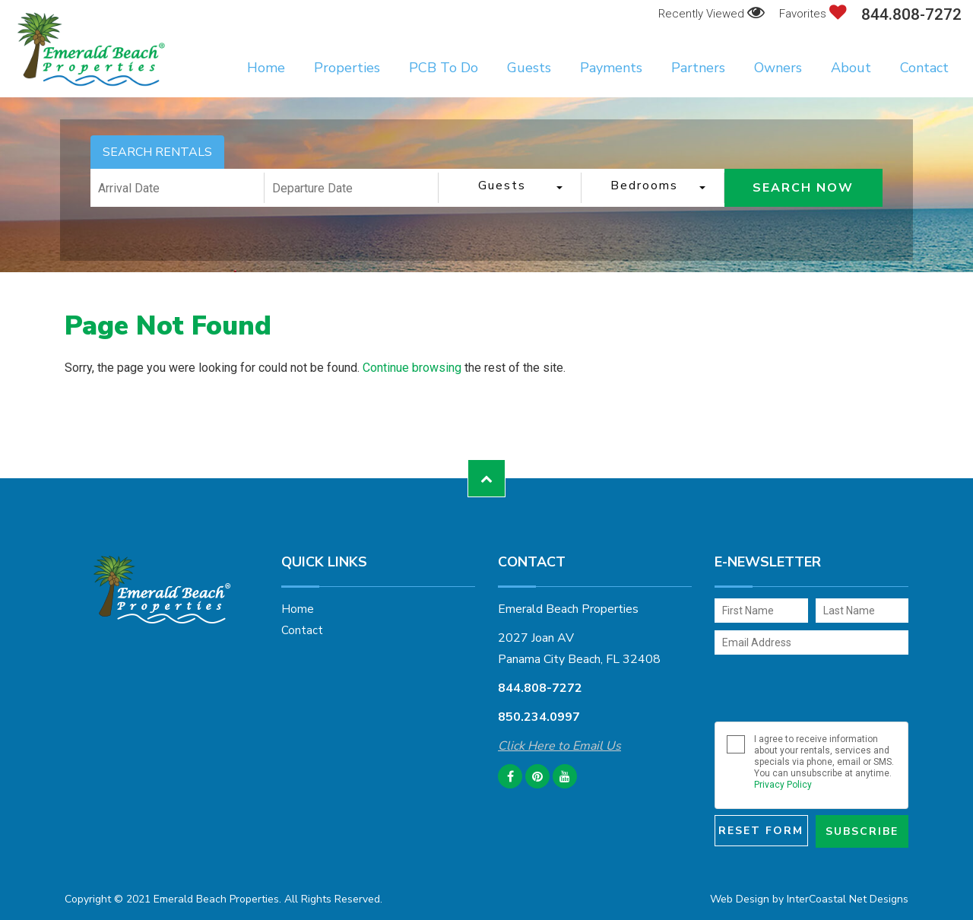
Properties (347, 68)
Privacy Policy (783, 784)
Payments (611, 68)
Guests (529, 68)
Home (266, 68)
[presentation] (815, 688)
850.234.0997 (539, 717)
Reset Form (760, 830)
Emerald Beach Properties (91, 49)
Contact (924, 68)
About (851, 68)
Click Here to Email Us (559, 746)
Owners (778, 68)
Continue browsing (412, 367)
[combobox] (510, 188)
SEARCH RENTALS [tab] (157, 152)
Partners (698, 68)
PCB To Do (443, 68)
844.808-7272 (911, 15)
